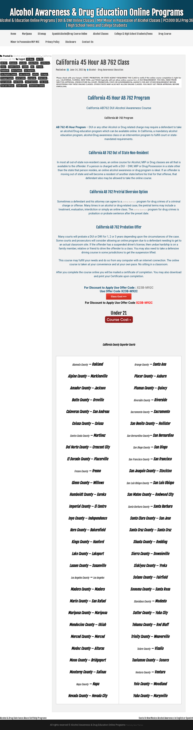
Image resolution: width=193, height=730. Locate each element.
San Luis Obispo (7, 86)
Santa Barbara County (138, 506)
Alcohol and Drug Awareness (27, 56)
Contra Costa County (79, 435)
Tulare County (144, 648)
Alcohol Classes (100, 33)
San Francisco (31, 82)
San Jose (43, 82)
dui (32, 67)
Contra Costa (14, 67)
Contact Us (87, 41)
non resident (25, 74)
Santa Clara (21, 86)
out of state (20, 78)
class (3, 67)
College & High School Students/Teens (133, 33)
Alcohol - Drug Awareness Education (106, 69)
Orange (44, 74)
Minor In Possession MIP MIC (25, 41)
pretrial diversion (134, 201)
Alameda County (80, 364)
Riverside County (141, 400)
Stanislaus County (142, 601)
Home (13, 33)
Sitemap (42, 33)
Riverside (43, 78)
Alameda (13, 63)
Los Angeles (102, 577)
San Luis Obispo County (137, 483)
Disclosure (70, 41)
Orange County (141, 364)
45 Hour (30, 59)
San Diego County (141, 447)
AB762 (4, 63)
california (45, 63)
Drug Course (165, 33)
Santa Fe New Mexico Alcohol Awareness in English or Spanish (156, 718)
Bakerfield (33, 63)
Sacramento (6, 82)
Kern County (16, 70)
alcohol (23, 63)
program (31, 78)
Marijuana (27, 33)
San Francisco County (139, 459)
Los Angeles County (77, 577)
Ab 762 (40, 59)
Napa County (82, 684)
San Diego (18, 82)
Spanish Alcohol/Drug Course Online (69, 33)
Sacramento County (140, 411)
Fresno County (81, 471)
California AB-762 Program (118, 117)
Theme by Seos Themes (134, 725)
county (25, 67)
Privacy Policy (52, 41)
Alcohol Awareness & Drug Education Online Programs (96, 21)
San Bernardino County (138, 435)
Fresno (39, 67)
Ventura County (142, 672)
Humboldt (4, 70)
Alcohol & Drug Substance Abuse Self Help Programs (31, 718)
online (35, 74)
